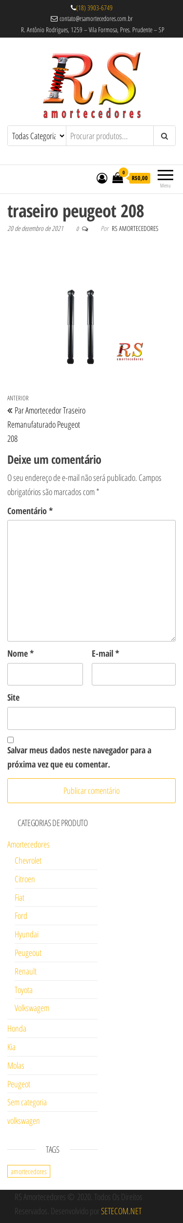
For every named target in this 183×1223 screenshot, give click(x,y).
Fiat (19, 897)
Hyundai (27, 934)
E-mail (105, 653)
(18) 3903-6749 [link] (94, 7)
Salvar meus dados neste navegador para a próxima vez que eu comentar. (79, 757)
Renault (26, 971)
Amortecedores (28, 844)
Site (13, 697)
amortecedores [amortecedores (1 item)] (29, 1171)
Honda (16, 1028)
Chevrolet (28, 860)
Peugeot (18, 1084)
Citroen (25, 879)
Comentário (30, 511)
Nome (20, 653)
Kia (11, 1047)
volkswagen (23, 1120)
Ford (21, 915)
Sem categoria (27, 1102)
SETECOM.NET (121, 1211)
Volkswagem (32, 1008)
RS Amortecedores (135, 228)
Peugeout (28, 952)
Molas (15, 1065)
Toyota (24, 989)
